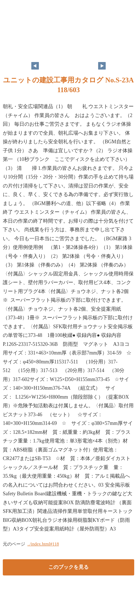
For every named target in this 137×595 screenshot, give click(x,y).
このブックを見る (68, 567)
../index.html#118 (43, 544)
